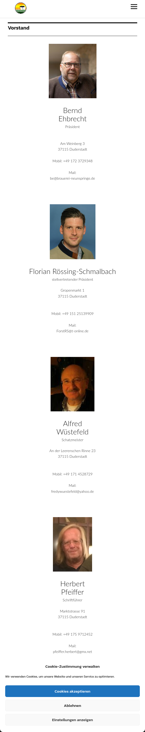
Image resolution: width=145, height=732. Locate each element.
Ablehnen (72, 705)
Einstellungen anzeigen (72, 720)
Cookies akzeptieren (73, 691)
